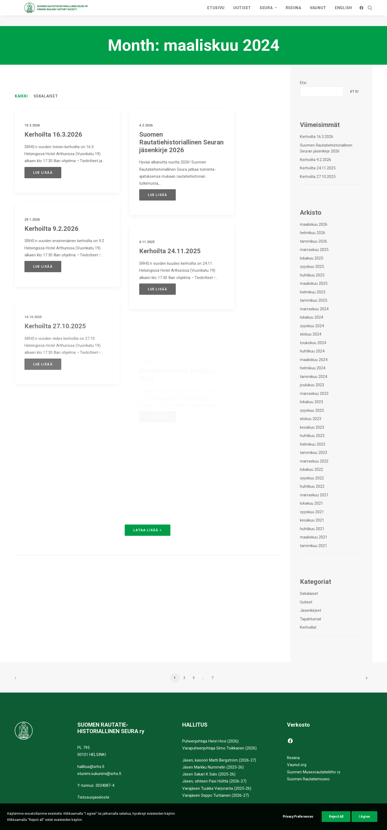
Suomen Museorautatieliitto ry (313, 772)
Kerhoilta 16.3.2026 (53, 135)
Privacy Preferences (298, 824)
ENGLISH (343, 13)
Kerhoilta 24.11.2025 (170, 270)
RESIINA (293, 13)
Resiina (293, 758)
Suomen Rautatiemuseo (308, 779)
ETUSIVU (216, 13)
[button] (362, 13)
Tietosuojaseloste (93, 797)
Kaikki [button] (21, 96)
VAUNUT (318, 13)
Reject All (336, 824)
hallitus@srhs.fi (90, 766)
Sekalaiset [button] (46, 96)
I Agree (364, 824)
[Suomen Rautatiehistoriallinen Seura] (78, 13)
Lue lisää (43, 173)
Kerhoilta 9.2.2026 (51, 229)
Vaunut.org (296, 765)
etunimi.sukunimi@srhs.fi (99, 773)
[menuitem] (215, 13)
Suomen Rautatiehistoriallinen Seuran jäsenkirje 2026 (181, 142)
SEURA (268, 13)
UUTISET (242, 13)
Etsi (303, 83)
